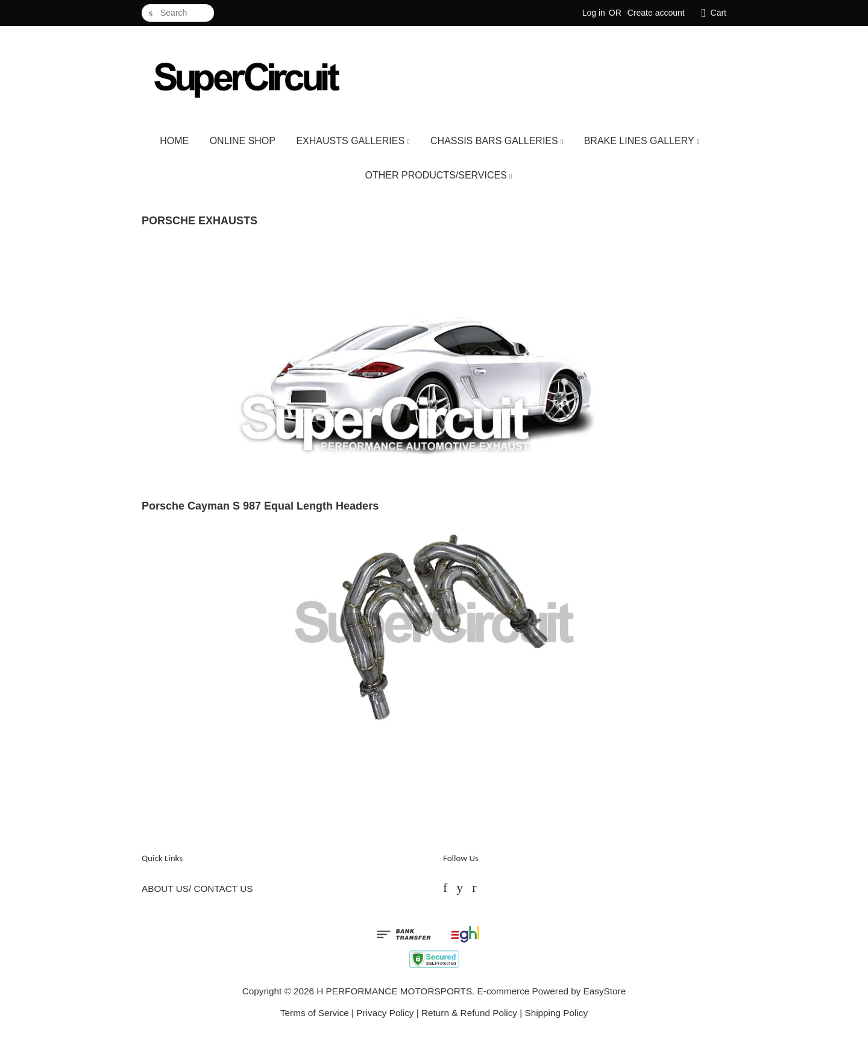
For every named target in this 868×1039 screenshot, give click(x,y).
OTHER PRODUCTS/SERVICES (438, 175)
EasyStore (604, 991)
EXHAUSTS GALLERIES (352, 141)
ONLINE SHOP (242, 141)
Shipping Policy (556, 1013)
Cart (718, 12)
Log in (593, 12)
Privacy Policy (385, 1013)
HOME (174, 141)
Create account (656, 12)
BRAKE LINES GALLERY (641, 141)
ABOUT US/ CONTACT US (197, 888)
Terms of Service (314, 1013)
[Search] (178, 13)
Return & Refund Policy (469, 1013)
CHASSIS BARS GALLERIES (496, 141)
